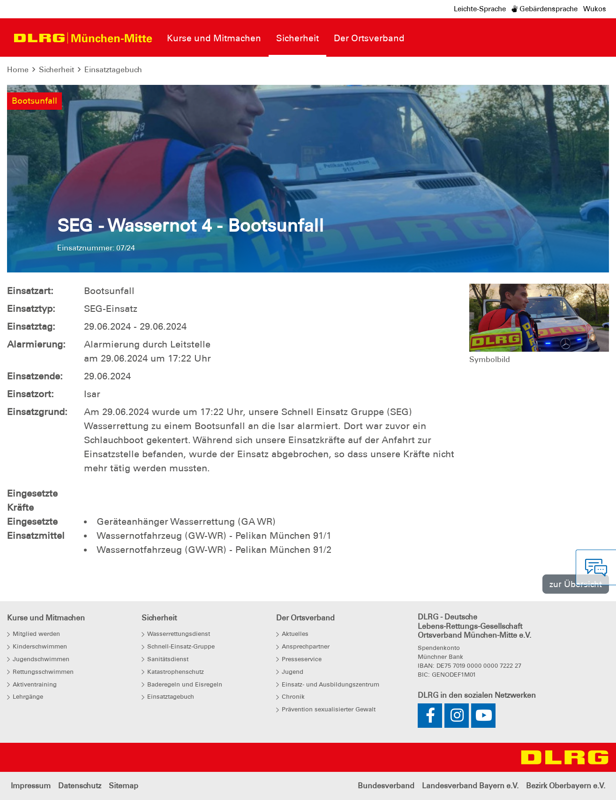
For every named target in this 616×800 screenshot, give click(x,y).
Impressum (31, 785)
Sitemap (123, 785)
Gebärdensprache (544, 9)
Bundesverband (386, 785)
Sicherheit (56, 69)
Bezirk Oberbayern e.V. (565, 785)
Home (18, 69)
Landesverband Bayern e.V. (470, 785)
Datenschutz (79, 785)
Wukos (594, 9)
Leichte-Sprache (480, 9)
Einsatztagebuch (113, 69)
